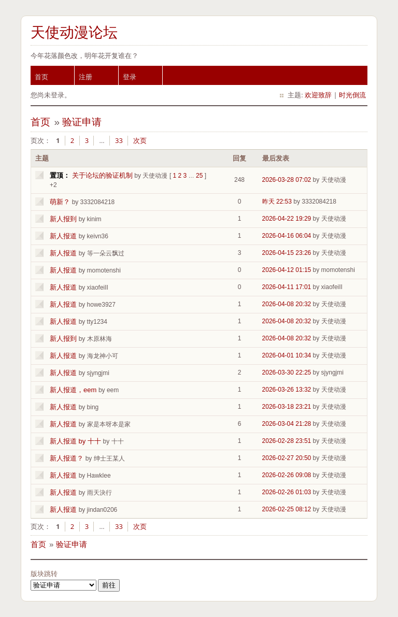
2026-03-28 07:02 (286, 179)
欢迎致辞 (318, 94)
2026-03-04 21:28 (286, 423)
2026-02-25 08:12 (286, 509)
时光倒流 (352, 94)
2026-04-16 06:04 (286, 235)
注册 (85, 76)
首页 (41, 76)
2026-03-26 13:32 (286, 389)
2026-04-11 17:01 (286, 287)
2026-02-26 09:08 (286, 475)
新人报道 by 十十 (75, 441)
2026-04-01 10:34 (286, 355)
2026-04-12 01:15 (286, 270)
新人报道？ (66, 458)
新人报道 (63, 236)
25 (199, 175)
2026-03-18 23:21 (286, 406)
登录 (129, 76)
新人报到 (63, 219)
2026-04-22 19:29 (286, 218)
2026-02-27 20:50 (286, 458)
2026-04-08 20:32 (286, 304)
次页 (140, 140)
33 (119, 140)
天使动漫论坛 (74, 32)
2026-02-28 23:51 (286, 440)
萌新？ (60, 202)
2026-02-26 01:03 (286, 492)
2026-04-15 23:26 (286, 252)
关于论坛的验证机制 (102, 175)
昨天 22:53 (277, 201)
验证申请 (82, 122)
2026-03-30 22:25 (286, 372)
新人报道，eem (73, 390)
